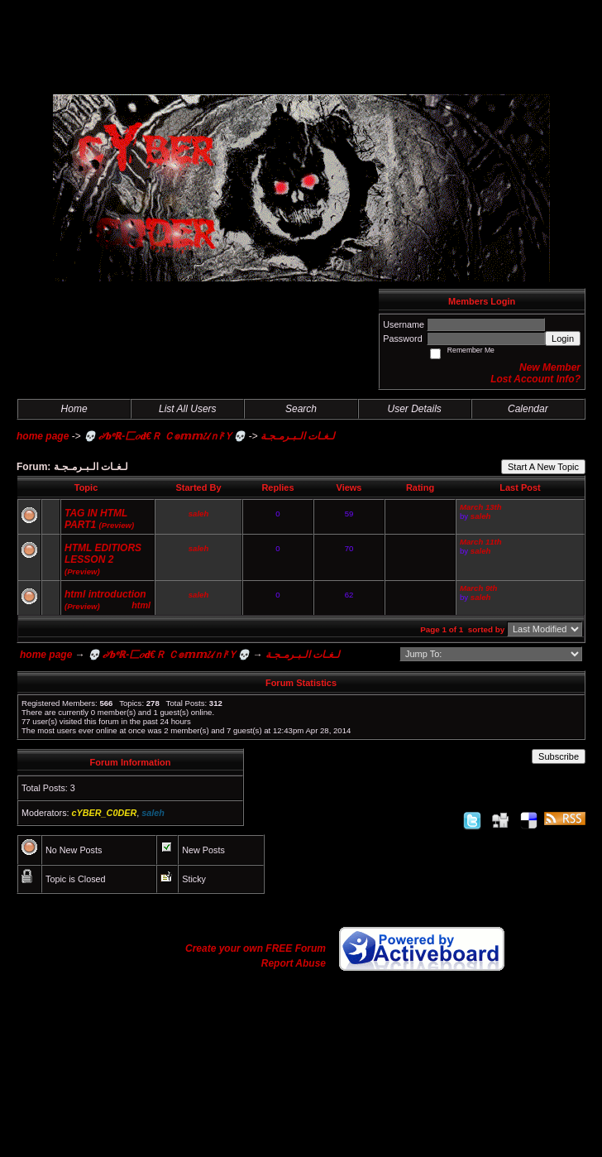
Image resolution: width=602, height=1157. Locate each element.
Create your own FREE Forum (255, 948)
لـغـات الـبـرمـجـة (297, 436)
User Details (414, 409)
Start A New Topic (543, 467)
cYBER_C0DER (104, 813)
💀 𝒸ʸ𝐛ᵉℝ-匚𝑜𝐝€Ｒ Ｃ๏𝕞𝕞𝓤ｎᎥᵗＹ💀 (165, 436)
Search (301, 409)
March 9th (478, 588)
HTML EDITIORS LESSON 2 (102, 553)
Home (74, 409)
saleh (199, 513)
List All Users (188, 409)
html (140, 605)
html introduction (105, 594)
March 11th (481, 541)
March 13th (481, 506)
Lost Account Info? (535, 379)
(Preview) (117, 525)
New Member (549, 367)
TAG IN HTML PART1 (95, 518)
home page (43, 436)
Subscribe (558, 756)
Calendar (528, 409)
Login (563, 338)
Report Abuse (293, 963)
